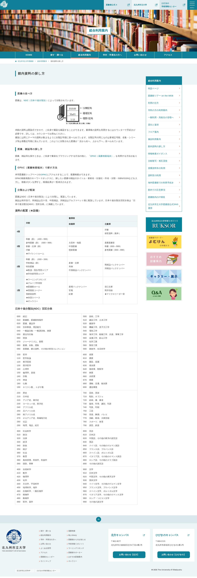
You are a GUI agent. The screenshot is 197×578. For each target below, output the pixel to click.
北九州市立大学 (140, 5)
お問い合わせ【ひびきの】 (174, 554)
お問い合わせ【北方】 (129, 554)
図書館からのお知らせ (78, 540)
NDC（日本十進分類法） (36, 100)
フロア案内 (153, 132)
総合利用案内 (84, 55)
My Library (73, 536)
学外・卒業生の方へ (112, 55)
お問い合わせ (140, 55)
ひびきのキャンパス (167, 535)
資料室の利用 (154, 175)
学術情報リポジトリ (77, 545)
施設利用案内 (154, 139)
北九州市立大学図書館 (26, 61)
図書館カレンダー (48, 559)
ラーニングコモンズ (77, 550)
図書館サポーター (76, 554)
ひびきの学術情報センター (169, 5)
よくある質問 (46, 550)
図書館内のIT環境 (156, 197)
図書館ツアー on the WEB (160, 95)
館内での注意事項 (156, 190)
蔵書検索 (72, 531)
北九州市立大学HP (24, 572)
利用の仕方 (153, 103)
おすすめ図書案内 (76, 559)
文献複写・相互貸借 (157, 161)
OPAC (44, 174)
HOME (29, 55)
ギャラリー (73, 564)
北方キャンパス (120, 535)
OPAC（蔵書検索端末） (101, 156)
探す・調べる (56, 55)
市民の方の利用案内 (157, 110)
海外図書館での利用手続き (161, 182)
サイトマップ (46, 564)
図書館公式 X (111, 5)
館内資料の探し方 (156, 146)
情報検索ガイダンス (157, 153)
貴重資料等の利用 (156, 168)
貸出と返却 (153, 124)
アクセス (168, 55)
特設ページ (153, 88)
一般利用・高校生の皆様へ (161, 117)
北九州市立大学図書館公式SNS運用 (163, 206)
